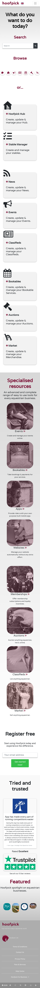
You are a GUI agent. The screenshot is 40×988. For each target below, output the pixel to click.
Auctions (20, 635)
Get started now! (20, 763)
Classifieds (20, 674)
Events (20, 431)
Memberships (20, 594)
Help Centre (20, 971)
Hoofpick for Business (19, 977)
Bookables (20, 470)
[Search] (17, 45)
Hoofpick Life (10, 938)
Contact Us (20, 952)
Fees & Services (20, 964)
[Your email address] (20, 755)
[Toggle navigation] (35, 3)
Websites (20, 547)
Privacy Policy (20, 959)
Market (20, 710)
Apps (20, 508)
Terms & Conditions (20, 947)
